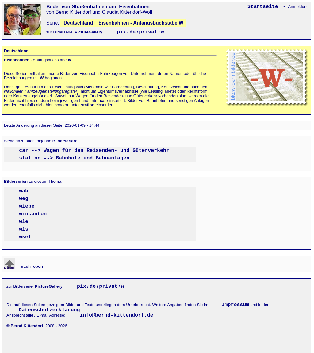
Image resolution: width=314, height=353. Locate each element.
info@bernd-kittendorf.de (116, 315)
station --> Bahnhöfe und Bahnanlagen (74, 158)
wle (23, 221)
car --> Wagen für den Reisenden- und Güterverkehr (94, 150)
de (132, 32)
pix (121, 32)
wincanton (33, 214)
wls (23, 229)
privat (148, 32)
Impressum (235, 305)
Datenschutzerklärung (49, 310)
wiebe (26, 206)
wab (23, 191)
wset (25, 237)
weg (23, 198)
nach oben (30, 266)
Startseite (264, 7)
